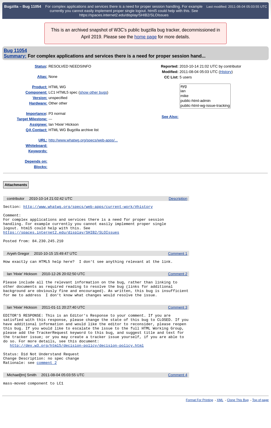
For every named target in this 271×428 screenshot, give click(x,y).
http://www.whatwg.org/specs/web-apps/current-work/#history (88, 207)
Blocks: (40, 167)
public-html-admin (205, 100)
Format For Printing (199, 423)
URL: (42, 140)
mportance (36, 113)
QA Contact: (36, 130)
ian (205, 91)
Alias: (42, 76)
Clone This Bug (237, 423)
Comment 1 (177, 261)
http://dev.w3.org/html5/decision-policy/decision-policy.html (77, 364)
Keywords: (37, 151)
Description (178, 198)
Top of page (260, 423)
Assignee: (38, 124)
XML (220, 423)
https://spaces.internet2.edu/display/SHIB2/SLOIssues (61, 238)
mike (205, 96)
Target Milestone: (32, 119)
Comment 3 (177, 319)
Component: (36, 92)
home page (145, 36)
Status (40, 66)
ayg (205, 86)
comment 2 (47, 384)
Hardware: (38, 103)
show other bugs (93, 92)
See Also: (170, 117)
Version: (40, 98)
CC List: (171, 77)
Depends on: (36, 161)
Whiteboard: (37, 145)
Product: (39, 87)
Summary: (15, 55)
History (226, 72)
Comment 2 (177, 282)
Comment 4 (177, 397)
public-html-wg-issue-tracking (205, 105)
